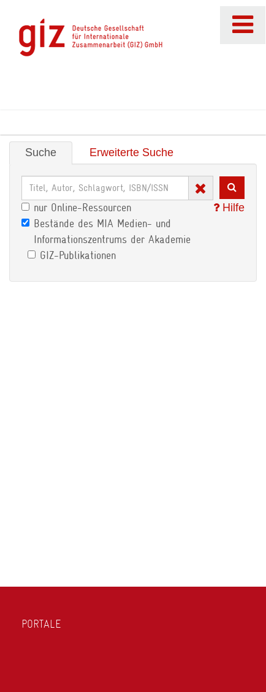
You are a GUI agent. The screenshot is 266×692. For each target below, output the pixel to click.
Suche (40, 152)
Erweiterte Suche (131, 152)
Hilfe (229, 207)
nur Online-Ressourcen (76, 207)
